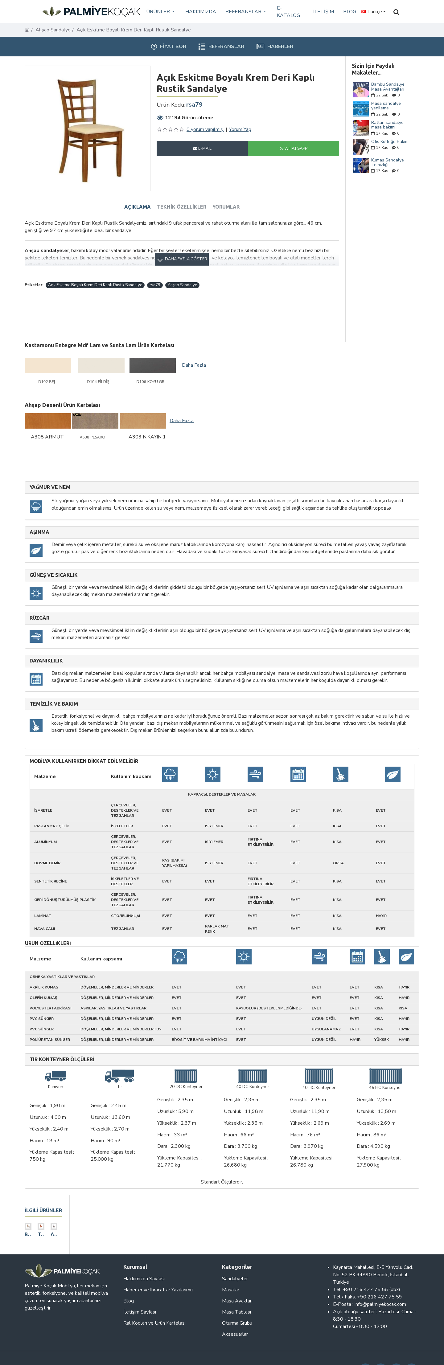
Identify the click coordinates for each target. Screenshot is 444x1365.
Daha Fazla (194, 351)
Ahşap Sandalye (53, 29)
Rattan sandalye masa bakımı (387, 125)
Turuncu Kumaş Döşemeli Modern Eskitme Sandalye (61, 1234)
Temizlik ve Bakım (54, 690)
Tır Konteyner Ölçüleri (62, 1045)
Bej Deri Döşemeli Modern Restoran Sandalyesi (35, 1234)
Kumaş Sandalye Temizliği (387, 162)
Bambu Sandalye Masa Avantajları (388, 87)
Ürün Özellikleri (48, 929)
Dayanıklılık (46, 647)
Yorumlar (226, 207)
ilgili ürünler (43, 1197)
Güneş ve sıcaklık (54, 561)
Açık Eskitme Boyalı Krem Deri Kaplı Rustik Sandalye (95, 277)
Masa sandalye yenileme (386, 106)
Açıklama (137, 207)
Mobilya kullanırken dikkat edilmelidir (84, 747)
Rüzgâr (39, 604)
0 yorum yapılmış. (205, 129)
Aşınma (39, 518)
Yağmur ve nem (50, 473)
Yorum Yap (240, 129)
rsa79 (155, 277)
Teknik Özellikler (181, 207)
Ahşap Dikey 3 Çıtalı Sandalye (88, 1234)
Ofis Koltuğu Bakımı (390, 141)
